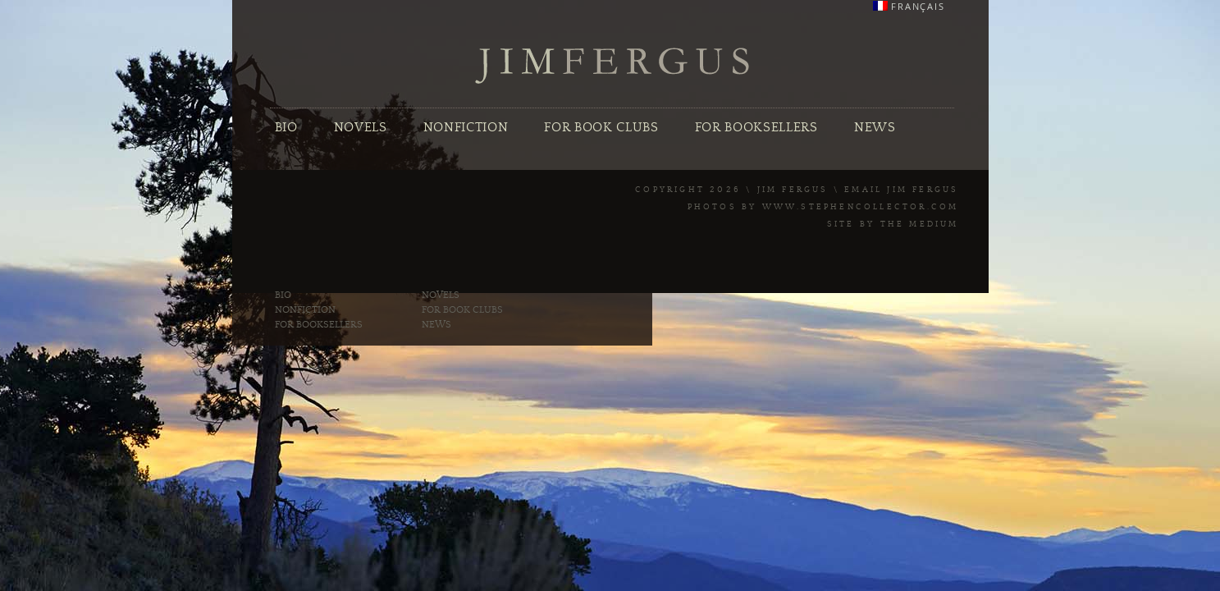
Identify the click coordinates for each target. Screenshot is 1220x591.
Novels (360, 127)
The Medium (919, 224)
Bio (286, 127)
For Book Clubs (601, 127)
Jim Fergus (613, 66)
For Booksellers (756, 127)
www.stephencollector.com (860, 207)
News (875, 127)
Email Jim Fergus (901, 190)
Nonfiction (466, 127)
